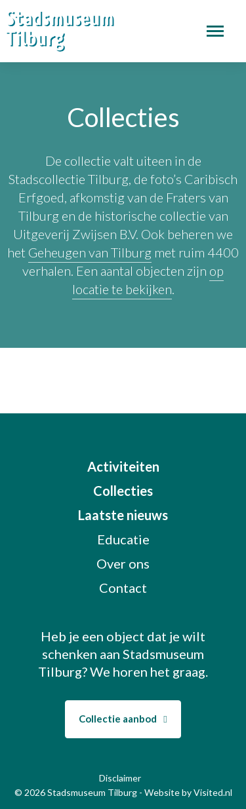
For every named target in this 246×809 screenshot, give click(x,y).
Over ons (123, 563)
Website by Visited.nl (188, 792)
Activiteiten (123, 466)
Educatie (123, 539)
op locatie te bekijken (148, 280)
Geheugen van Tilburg (90, 252)
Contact (123, 587)
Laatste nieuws (123, 515)
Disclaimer (120, 777)
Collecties (123, 491)
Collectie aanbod (123, 718)
